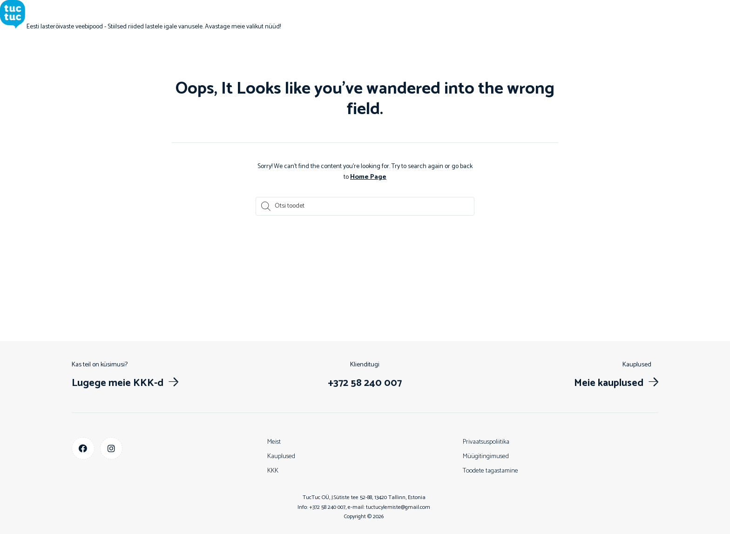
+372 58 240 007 (327, 506)
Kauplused (281, 456)
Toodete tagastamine (490, 470)
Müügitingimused (486, 456)
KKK (272, 470)
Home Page (368, 176)
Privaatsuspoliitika (486, 441)
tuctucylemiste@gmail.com (398, 506)
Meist (274, 441)
